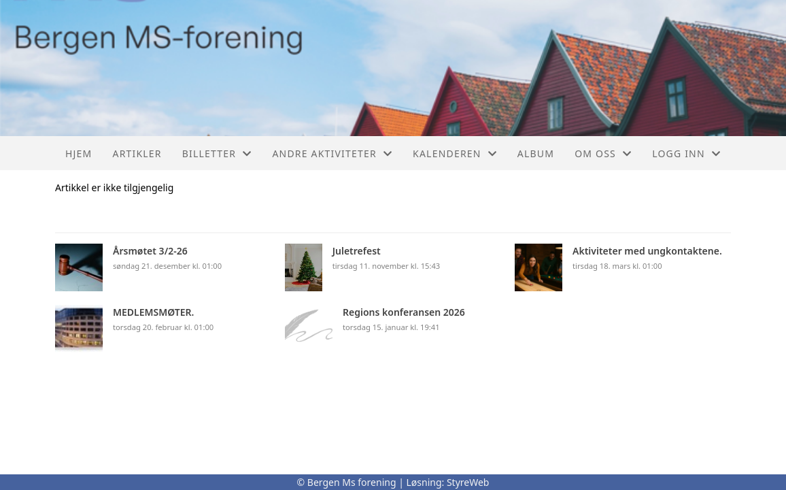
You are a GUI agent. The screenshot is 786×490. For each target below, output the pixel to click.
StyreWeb (468, 482)
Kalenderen (455, 153)
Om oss (603, 153)
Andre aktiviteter (332, 153)
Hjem (78, 153)
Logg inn (686, 153)
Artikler (136, 153)
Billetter (217, 153)
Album (535, 153)
